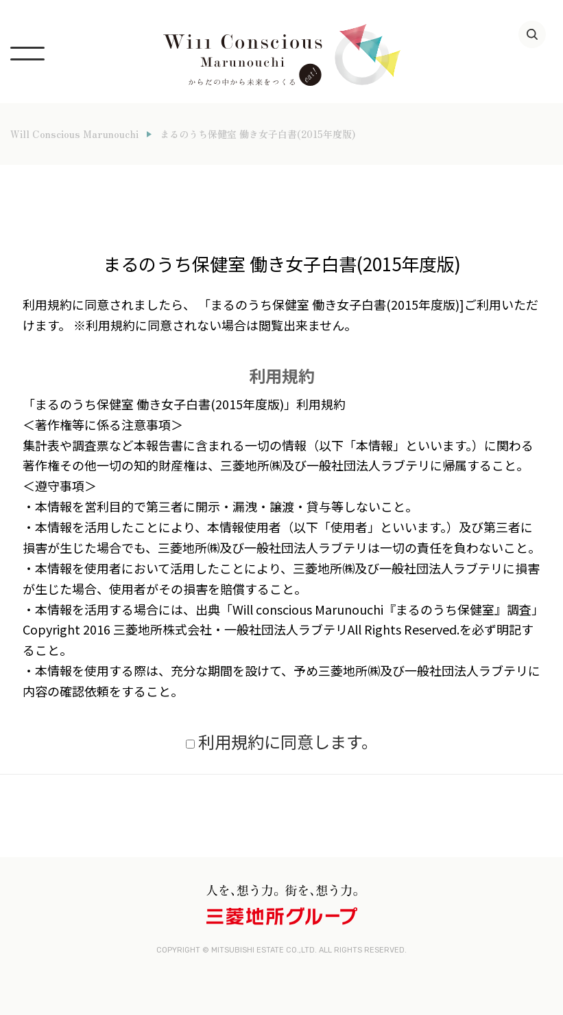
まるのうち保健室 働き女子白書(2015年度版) (257, 134)
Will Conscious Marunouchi (74, 134)
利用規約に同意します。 (288, 741)
